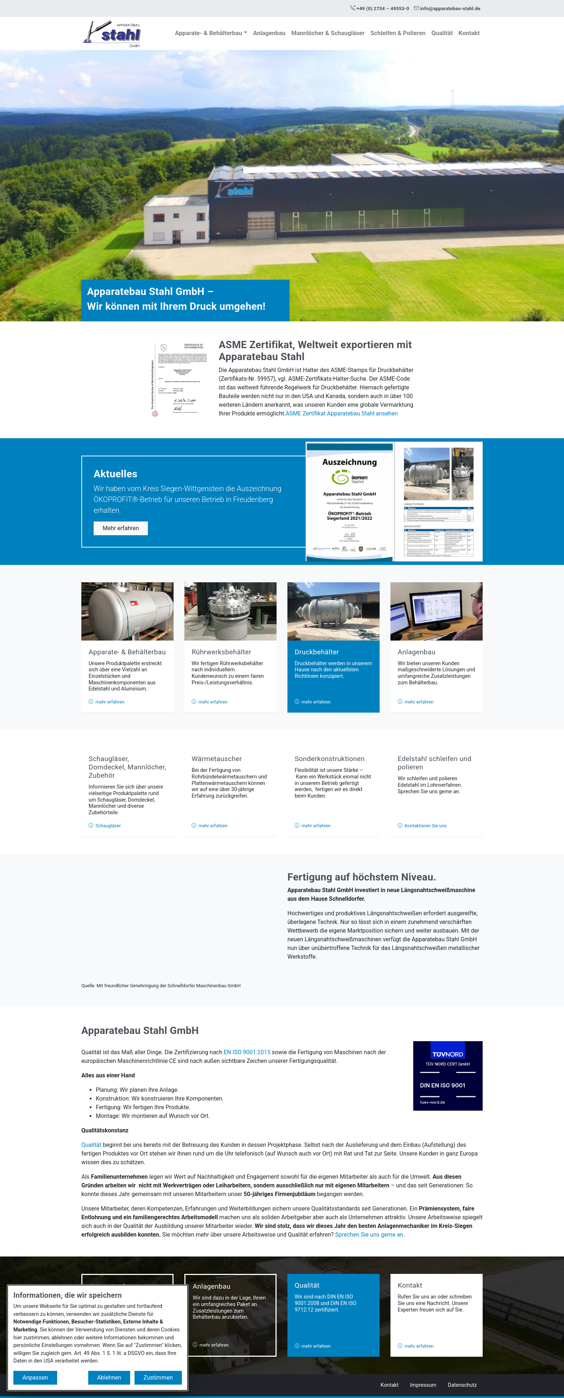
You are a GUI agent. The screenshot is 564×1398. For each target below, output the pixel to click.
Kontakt (469, 33)
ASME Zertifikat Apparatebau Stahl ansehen (342, 413)
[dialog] (97, 1338)
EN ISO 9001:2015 (247, 1052)
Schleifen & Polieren (398, 33)
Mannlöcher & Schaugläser (328, 33)
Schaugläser (105, 825)
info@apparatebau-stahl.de (447, 8)
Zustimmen (158, 1377)
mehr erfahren (106, 702)
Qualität (442, 33)
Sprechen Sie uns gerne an (369, 1234)
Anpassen (35, 1377)
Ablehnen (109, 1377)
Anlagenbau (269, 33)
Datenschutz (462, 1385)
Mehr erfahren (121, 528)
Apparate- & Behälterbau (208, 33)
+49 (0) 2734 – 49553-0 (379, 8)
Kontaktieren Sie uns (422, 825)
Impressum (423, 1385)
